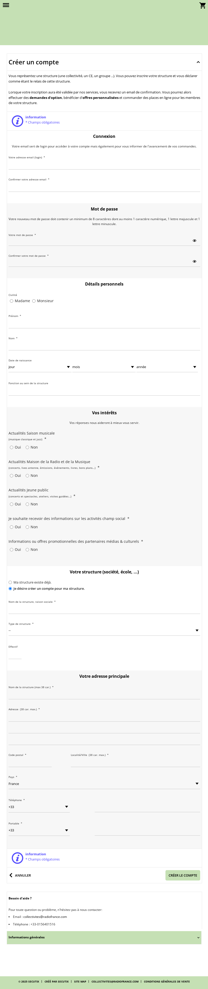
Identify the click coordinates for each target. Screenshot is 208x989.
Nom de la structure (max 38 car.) (31, 687)
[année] (167, 367)
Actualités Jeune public (42, 492)
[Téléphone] (147, 807)
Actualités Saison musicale (32, 436)
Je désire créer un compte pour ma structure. (49, 588)
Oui (18, 447)
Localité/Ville (90, 755)
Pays (13, 777)
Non (34, 447)
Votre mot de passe (22, 235)
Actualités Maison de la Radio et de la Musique (54, 464)
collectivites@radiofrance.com (45, 917)
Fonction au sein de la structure (28, 383)
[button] (6, 5)
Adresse (25, 709)
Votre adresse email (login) (27, 157)
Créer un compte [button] (34, 62)
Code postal (17, 755)
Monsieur (45, 300)
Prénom (15, 316)
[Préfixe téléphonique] (39, 807)
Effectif (13, 646)
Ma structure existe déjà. (32, 582)
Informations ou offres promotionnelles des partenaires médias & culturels (76, 541)
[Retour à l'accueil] (104, 20)
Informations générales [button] (27, 937)
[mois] (104, 367)
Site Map (80, 981)
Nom (13, 338)
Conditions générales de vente (167, 981)
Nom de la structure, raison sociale (32, 602)
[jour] (40, 367)
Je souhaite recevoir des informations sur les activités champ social (69, 518)
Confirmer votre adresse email (29, 179)
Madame (22, 300)
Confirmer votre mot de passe (29, 256)
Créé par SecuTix (57, 981)
